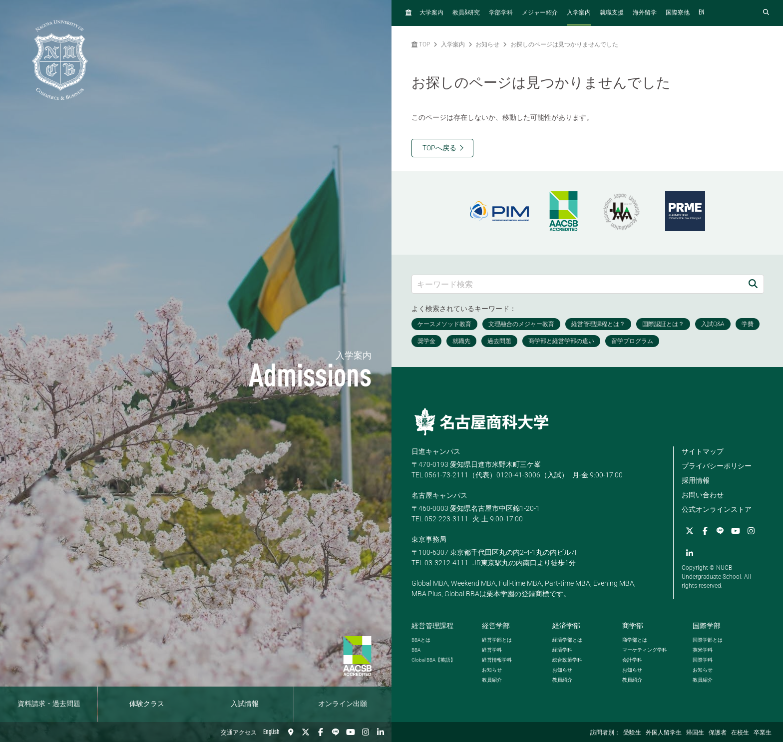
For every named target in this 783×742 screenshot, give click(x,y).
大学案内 (431, 13)
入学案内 (579, 13)
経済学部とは (567, 640)
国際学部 (707, 626)
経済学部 (566, 626)
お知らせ (487, 44)
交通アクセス (239, 733)
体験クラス (146, 704)
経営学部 (496, 626)
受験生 (632, 733)
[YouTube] (350, 732)
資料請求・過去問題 (48, 704)
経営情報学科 (497, 660)
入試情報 (245, 704)
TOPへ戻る (439, 148)
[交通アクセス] (290, 732)
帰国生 (695, 733)
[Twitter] (305, 732)
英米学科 (703, 650)
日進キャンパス (435, 451)
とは (420, 640)
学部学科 (501, 13)
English (271, 732)
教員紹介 (492, 680)
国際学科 (703, 660)
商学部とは (634, 640)
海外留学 (645, 13)
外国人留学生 (664, 733)
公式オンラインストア (717, 509)
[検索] (753, 284)
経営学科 (492, 650)
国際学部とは (708, 640)
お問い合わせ (703, 495)
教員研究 (466, 12)
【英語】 (433, 660)
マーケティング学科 (644, 650)
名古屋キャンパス (439, 495)
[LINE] (335, 732)
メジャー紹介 (540, 13)
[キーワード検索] (577, 284)
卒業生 (763, 733)
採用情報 (696, 480)
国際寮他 (678, 13)
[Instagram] (365, 732)
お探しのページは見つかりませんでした (564, 44)
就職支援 (612, 13)
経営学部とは (497, 640)
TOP (420, 44)
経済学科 (562, 650)
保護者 (718, 733)
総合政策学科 (567, 660)
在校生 (740, 733)
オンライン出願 (342, 704)
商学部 (632, 626)
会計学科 (632, 660)
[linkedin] (380, 732)
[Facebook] (320, 732)
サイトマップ (703, 451)
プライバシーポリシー (717, 466)
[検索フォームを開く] (766, 12)
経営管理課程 (432, 626)
